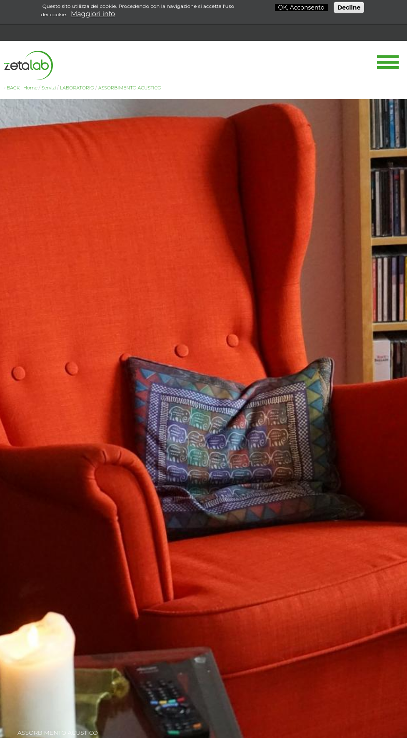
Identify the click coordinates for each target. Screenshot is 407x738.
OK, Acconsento (301, 6)
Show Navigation (388, 62)
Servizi (48, 88)
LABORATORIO (77, 88)
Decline (349, 6)
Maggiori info (93, 13)
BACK (13, 88)
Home (30, 88)
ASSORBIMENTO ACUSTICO (130, 88)
